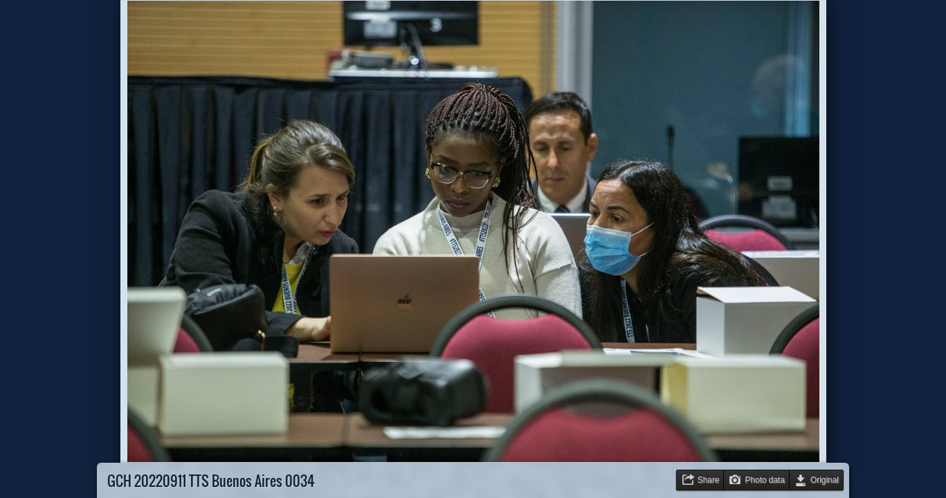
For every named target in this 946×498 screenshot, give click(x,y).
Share (709, 480)
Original (824, 480)
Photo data (765, 480)
